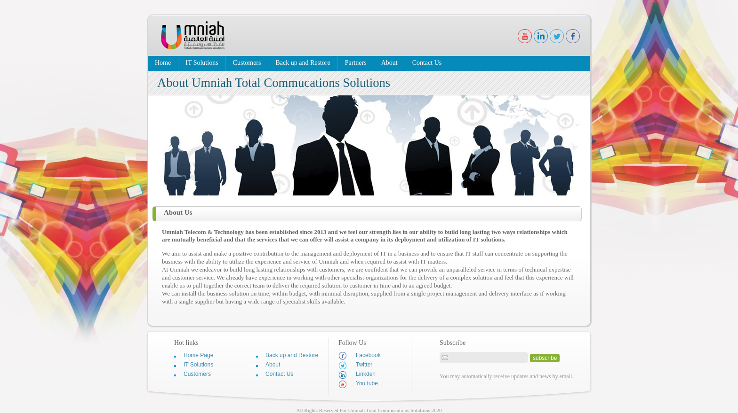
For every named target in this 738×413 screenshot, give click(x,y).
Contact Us (427, 62)
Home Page (198, 355)
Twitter (355, 365)
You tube (358, 384)
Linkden (357, 375)
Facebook (359, 356)
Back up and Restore (302, 62)
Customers (247, 62)
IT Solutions (201, 62)
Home (163, 62)
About (389, 62)
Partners (356, 62)
